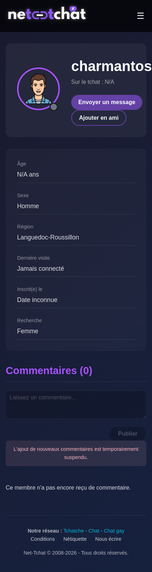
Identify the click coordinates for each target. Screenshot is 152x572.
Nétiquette (75, 539)
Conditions (43, 539)
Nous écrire (108, 539)
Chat (94, 531)
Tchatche (73, 531)
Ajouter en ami (99, 118)
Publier (127, 434)
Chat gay (114, 531)
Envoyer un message (106, 102)
